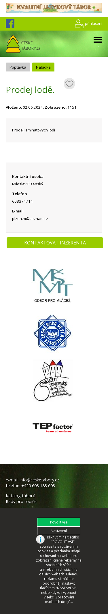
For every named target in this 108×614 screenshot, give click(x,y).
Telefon (19, 193)
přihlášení (93, 23)
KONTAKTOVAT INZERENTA (55, 243)
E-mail (18, 211)
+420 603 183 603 (38, 485)
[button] (58, 522)
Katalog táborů (20, 495)
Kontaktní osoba (27, 176)
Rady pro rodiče (21, 501)
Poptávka (18, 67)
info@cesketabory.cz (39, 480)
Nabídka (43, 67)
